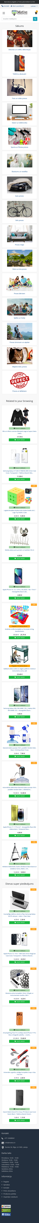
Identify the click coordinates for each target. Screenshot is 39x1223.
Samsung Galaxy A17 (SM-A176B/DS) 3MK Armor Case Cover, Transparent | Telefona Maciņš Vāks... (19, 472)
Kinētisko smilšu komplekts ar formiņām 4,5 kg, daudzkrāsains (19, 630)
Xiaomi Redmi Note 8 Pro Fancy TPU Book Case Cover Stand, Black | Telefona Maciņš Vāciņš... (19, 1113)
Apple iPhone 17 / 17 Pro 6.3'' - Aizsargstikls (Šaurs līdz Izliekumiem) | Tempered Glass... (19, 828)
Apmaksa (6, 1185)
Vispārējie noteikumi (10, 1197)
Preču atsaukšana (9, 1191)
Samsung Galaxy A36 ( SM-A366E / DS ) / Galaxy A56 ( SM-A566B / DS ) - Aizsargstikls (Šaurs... (19, 709)
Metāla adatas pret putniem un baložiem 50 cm (19, 550)
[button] (34, 6)
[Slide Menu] (4, 13)
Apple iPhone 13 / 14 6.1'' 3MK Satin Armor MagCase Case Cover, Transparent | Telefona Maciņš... (20, 955)
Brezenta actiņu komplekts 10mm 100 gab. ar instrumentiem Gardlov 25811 (19, 994)
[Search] (35, 19)
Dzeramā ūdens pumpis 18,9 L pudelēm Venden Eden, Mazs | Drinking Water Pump (19, 749)
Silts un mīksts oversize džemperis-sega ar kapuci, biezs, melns (19, 432)
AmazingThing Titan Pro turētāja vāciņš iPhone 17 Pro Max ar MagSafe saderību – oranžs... (19, 1034)
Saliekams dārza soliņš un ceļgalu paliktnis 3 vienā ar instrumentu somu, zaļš (20, 670)
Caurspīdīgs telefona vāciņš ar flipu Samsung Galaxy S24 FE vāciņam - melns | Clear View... (19, 915)
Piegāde (6, 1182)
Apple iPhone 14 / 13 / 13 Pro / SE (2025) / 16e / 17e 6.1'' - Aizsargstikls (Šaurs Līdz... (19, 591)
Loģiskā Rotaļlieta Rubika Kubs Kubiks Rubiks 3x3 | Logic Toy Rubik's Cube (19, 511)
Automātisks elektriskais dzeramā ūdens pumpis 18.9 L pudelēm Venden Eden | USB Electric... (19, 788)
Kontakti (5, 6)
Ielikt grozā (19, 440)
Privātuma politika (9, 1194)
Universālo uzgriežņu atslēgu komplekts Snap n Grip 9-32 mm (20, 1073)
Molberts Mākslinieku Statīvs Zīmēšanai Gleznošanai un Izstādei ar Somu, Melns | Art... (19, 868)
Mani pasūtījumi (17, 6)
